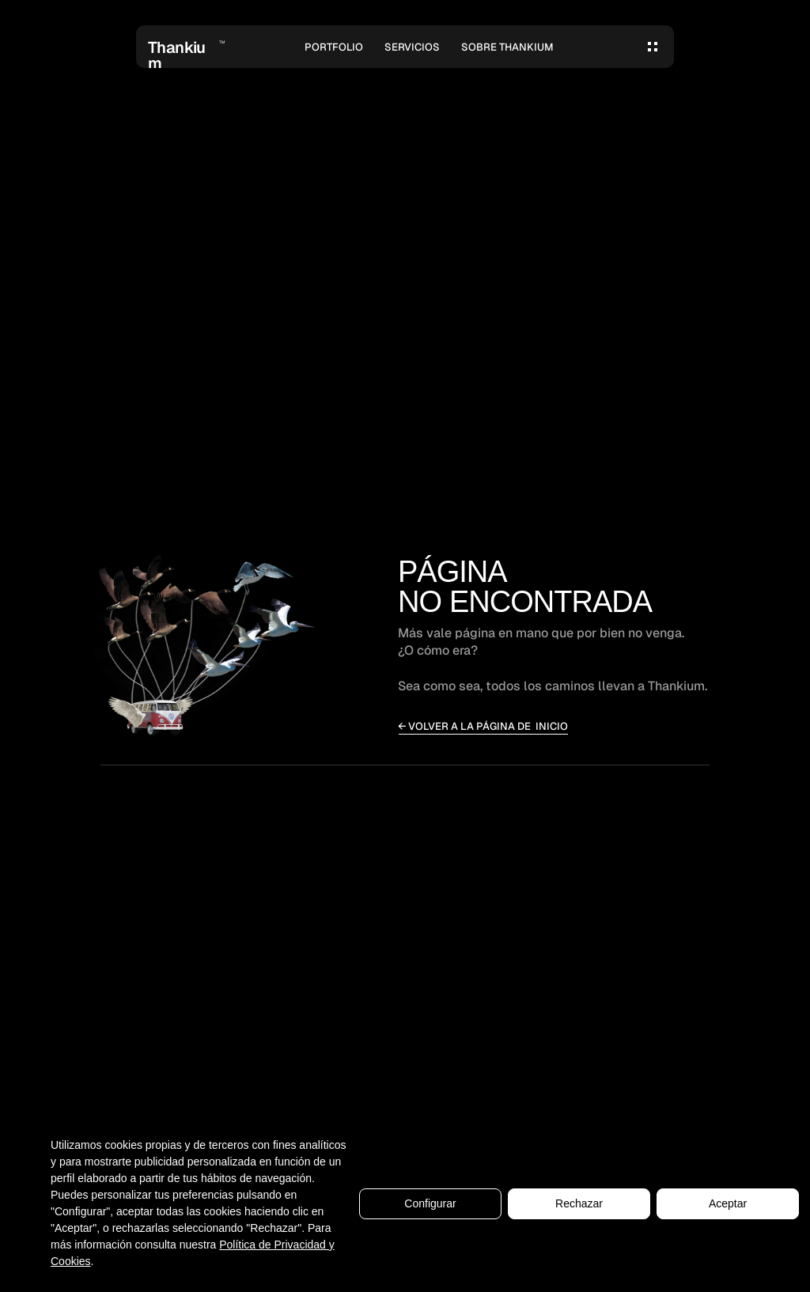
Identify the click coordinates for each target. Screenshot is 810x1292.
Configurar (430, 1203)
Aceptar (728, 1203)
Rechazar (579, 1203)
